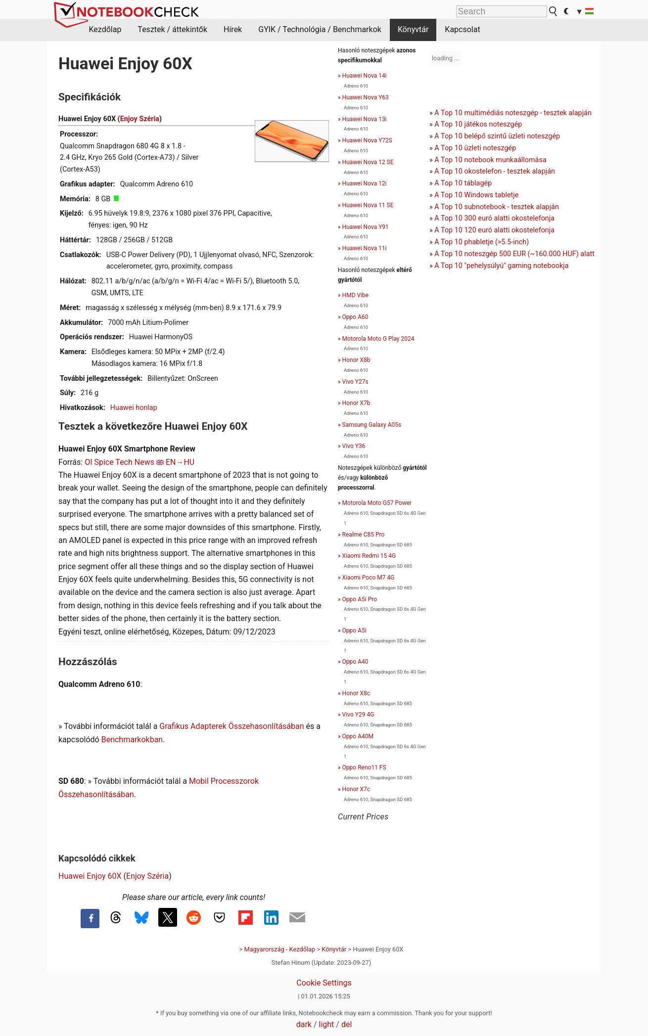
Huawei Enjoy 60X (90, 876)
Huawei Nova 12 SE (368, 162)
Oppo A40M (357, 736)
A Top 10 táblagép (463, 183)
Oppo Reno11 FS (364, 767)
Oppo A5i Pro (359, 599)
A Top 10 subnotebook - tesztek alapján (496, 207)
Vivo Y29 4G (358, 714)
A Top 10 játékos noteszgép (478, 124)
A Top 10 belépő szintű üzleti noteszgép (497, 136)
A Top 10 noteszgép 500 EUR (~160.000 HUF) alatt (514, 254)
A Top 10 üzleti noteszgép (475, 148)
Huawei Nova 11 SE (368, 205)
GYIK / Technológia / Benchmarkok (319, 29)
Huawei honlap (133, 408)
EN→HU (180, 462)
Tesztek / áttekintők (172, 29)
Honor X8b (356, 360)
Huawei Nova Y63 (365, 97)
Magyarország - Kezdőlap (279, 949)
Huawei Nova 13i (364, 119)
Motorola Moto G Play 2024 (378, 338)
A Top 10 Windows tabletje (476, 195)
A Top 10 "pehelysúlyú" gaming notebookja (501, 266)
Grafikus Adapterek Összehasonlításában (231, 726)
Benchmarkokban (132, 739)
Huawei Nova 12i (364, 183)
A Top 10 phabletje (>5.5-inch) (481, 242)
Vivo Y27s (355, 381)
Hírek (233, 29)
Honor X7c (356, 789)
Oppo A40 (355, 661)
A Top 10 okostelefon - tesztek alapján (494, 171)
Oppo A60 (355, 317)
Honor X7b (356, 403)
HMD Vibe (355, 295)
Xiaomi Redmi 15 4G (369, 555)
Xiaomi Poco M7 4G (368, 577)
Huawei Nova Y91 (365, 227)
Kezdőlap (105, 29)
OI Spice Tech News (119, 462)
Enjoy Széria (139, 119)
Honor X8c (356, 693)
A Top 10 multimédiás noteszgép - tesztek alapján (513, 113)
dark (304, 1024)
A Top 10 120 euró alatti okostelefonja (494, 230)
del (346, 1024)
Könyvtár (413, 29)
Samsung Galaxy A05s (372, 424)
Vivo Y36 (354, 446)
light (326, 1024)
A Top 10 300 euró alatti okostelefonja (494, 218)
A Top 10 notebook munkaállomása (490, 160)
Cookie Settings (324, 983)
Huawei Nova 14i (364, 75)
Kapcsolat (462, 29)
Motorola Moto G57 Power (377, 502)
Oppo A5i (354, 630)
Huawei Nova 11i (364, 248)
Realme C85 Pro (363, 534)
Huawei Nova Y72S (367, 140)
